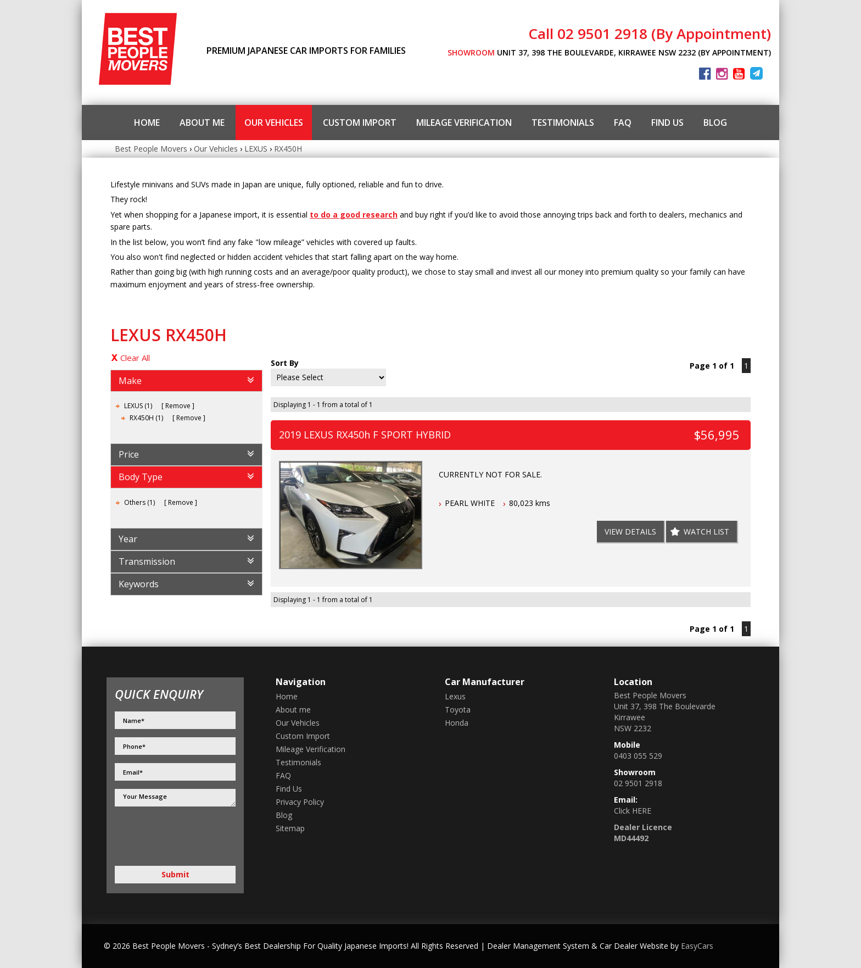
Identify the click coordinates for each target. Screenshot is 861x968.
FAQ (622, 122)
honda (456, 722)
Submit (175, 874)
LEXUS (255, 148)
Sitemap (290, 828)
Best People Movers (151, 148)
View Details (630, 531)
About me (202, 122)
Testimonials (563, 122)
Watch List (706, 531)
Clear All (135, 357)
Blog (715, 122)
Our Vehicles (273, 122)
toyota (458, 709)
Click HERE (632, 810)
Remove (178, 405)
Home (147, 122)
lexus (455, 696)
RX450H (288, 148)
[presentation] (173, 837)
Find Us (667, 122)
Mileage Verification (464, 122)
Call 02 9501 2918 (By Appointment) (649, 33)
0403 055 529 (638, 755)
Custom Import (359, 122)
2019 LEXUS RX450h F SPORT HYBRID (365, 435)
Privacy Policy (300, 802)
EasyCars (697, 946)
